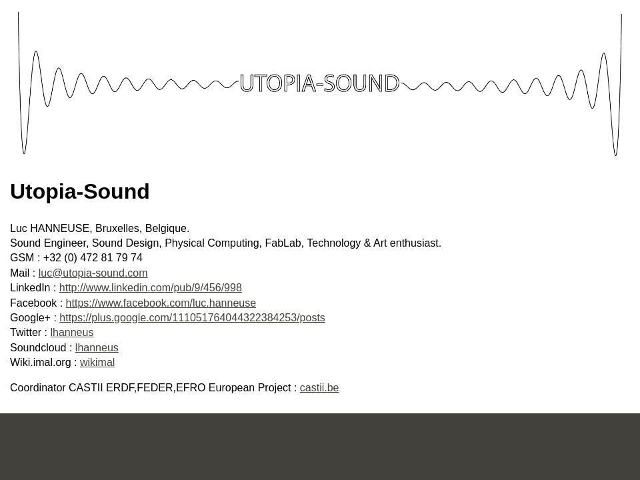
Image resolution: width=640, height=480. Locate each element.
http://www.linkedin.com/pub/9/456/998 (150, 287)
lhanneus (71, 332)
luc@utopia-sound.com (93, 273)
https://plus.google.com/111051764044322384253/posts (192, 317)
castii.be (319, 387)
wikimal (97, 362)
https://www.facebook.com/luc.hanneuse (161, 303)
